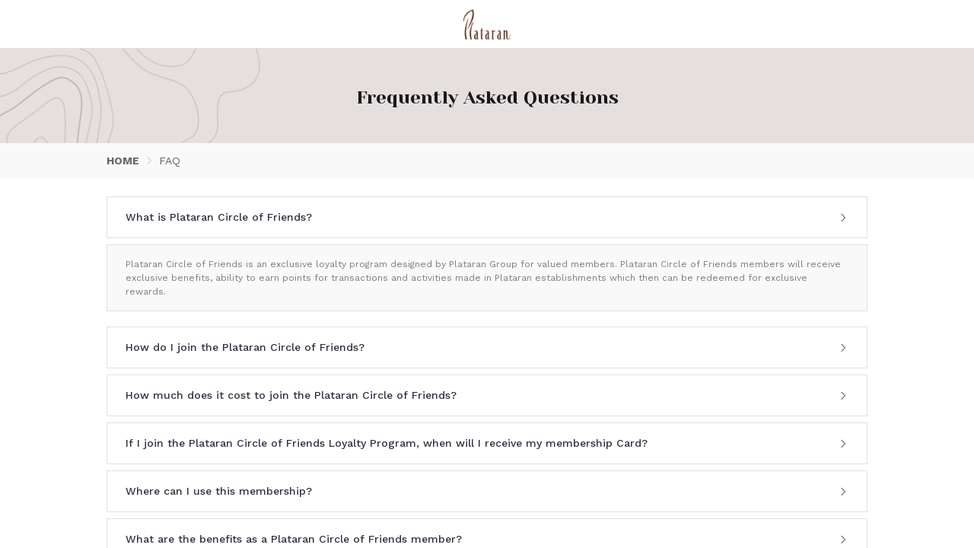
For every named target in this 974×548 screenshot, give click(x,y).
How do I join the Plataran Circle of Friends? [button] (487, 347)
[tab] (487, 217)
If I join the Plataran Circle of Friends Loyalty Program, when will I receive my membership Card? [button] (487, 443)
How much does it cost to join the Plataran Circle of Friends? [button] (487, 395)
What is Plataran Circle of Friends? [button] (487, 217)
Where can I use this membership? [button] (487, 491)
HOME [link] (123, 161)
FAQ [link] (169, 161)
